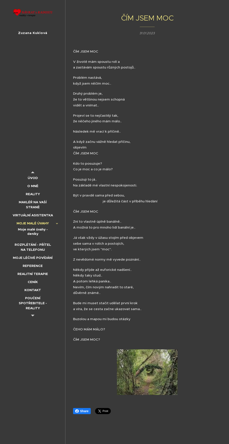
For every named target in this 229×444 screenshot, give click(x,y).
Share (82, 411)
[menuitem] (32, 177)
